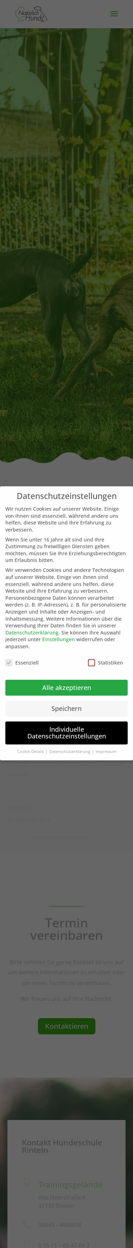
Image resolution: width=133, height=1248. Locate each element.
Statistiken (105, 653)
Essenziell (22, 653)
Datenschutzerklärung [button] (70, 743)
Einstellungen (58, 630)
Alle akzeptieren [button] (66, 678)
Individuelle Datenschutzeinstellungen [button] (66, 724)
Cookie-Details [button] (31, 743)
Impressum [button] (106, 743)
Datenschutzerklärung (32, 623)
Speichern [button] (66, 699)
